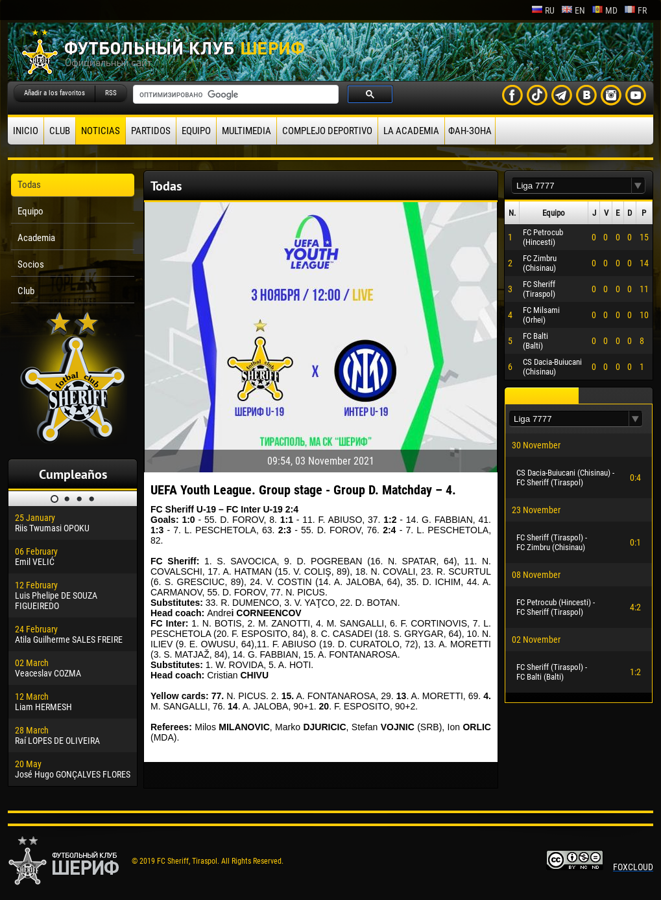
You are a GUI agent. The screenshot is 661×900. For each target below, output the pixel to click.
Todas (29, 184)
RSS (111, 93)
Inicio (25, 131)
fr (635, 10)
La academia (411, 131)
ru (543, 10)
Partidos (151, 131)
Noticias (100, 131)
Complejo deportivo (327, 131)
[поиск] (234, 94)
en (573, 10)
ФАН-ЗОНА (470, 131)
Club (59, 131)
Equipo (196, 131)
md (605, 10)
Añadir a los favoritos (54, 93)
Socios (31, 264)
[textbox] (571, 186)
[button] (638, 186)
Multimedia (246, 131)
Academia (36, 238)
